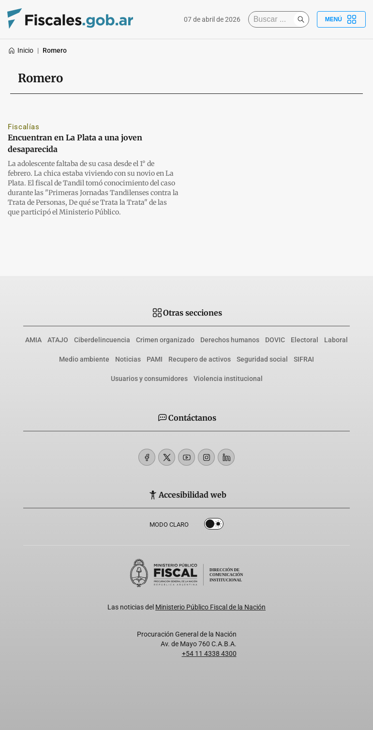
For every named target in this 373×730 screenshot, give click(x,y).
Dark (214, 525)
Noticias (128, 359)
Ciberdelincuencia (102, 340)
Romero (55, 50)
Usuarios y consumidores (149, 378)
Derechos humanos (229, 340)
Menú (341, 19)
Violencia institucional (228, 378)
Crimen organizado (165, 340)
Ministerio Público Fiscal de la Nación (210, 607)
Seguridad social (262, 359)
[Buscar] (273, 19)
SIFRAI (304, 359)
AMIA (33, 340)
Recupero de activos (199, 359)
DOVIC (275, 340)
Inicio (20, 50)
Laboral (336, 340)
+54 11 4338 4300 (209, 653)
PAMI (155, 359)
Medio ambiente (84, 359)
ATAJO (57, 340)
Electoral (304, 340)
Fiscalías (24, 127)
